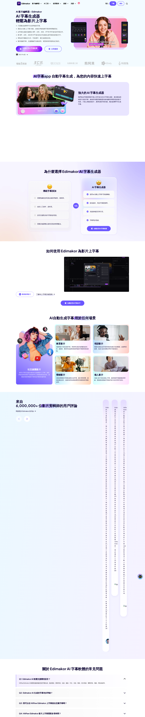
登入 (106, 3)
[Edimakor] (79, 3)
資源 (65, 4)
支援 (73, 4)
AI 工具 (47, 4)
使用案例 (57, 4)
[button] (27, 423)
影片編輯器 (36, 4)
